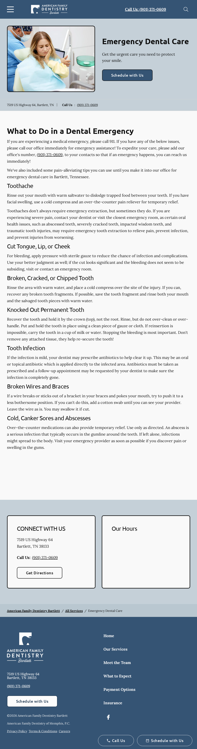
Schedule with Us (127, 75)
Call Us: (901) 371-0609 (145, 9)
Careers (64, 731)
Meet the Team (117, 662)
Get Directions (39, 572)
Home (108, 635)
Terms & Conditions (43, 731)
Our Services (115, 649)
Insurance (112, 702)
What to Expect (117, 676)
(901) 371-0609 (87, 105)
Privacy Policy (17, 731)
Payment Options (119, 689)
